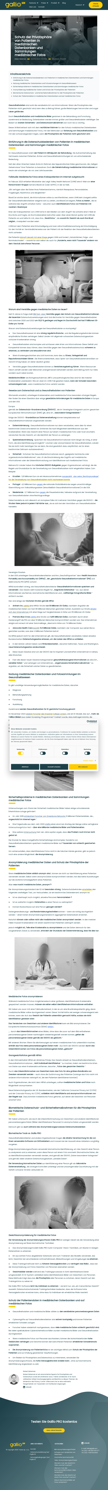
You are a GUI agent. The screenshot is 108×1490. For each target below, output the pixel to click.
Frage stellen (96, 5)
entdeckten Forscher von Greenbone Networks (45, 816)
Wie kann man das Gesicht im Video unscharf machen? (64, 1464)
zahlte (27, 605)
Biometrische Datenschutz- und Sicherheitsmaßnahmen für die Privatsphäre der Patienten (48, 93)
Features (34, 3)
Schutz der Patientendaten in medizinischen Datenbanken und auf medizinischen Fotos (46, 96)
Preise (45, 3)
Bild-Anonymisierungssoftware (64, 1449)
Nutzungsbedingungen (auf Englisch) (40, 1458)
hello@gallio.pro (92, 1448)
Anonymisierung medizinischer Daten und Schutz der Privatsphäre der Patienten (44, 90)
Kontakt (41, 7)
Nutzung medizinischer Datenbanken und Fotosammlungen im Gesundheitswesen (44, 83)
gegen (40, 484)
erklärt (51, 1026)
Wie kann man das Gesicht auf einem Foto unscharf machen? (65, 1476)
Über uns (32, 7)
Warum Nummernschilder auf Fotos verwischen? (64, 1481)
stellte (48, 824)
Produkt (55, 3)
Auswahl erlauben (54, 767)
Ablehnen (25, 767)
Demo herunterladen (54, 1430)
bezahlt (36, 628)
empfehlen (87, 889)
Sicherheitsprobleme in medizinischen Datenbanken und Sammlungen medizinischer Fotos (48, 86)
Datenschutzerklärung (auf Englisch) (39, 1453)
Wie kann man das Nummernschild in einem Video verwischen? (65, 1470)
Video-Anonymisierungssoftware (65, 1460)
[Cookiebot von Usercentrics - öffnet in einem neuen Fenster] (88, 721)
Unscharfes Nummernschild (64, 1457)
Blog (64, 3)
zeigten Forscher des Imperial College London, (46, 714)
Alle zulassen (83, 767)
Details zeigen (88, 760)
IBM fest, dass (39, 314)
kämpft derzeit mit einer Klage (34, 237)
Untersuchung (30, 832)
